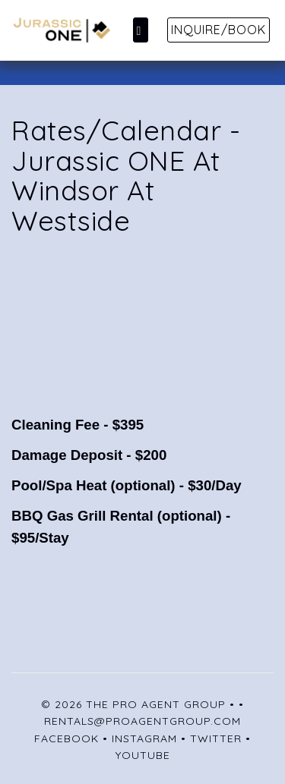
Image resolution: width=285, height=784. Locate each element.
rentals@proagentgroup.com (142, 721)
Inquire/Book (218, 29)
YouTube (143, 755)
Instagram (144, 738)
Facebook (66, 738)
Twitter (216, 738)
